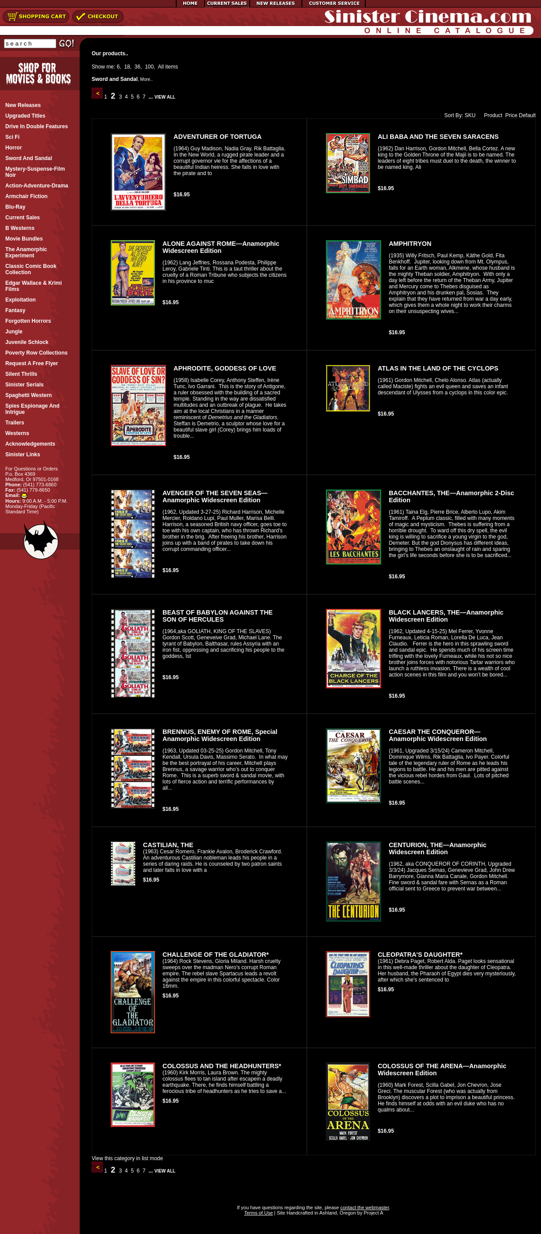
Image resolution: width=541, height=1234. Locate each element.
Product (491, 115)
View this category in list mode (127, 1158)
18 (127, 67)
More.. (146, 79)
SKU (470, 115)
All (161, 67)
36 (137, 67)
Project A (372, 1212)
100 (149, 67)
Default (527, 115)
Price (511, 115)
